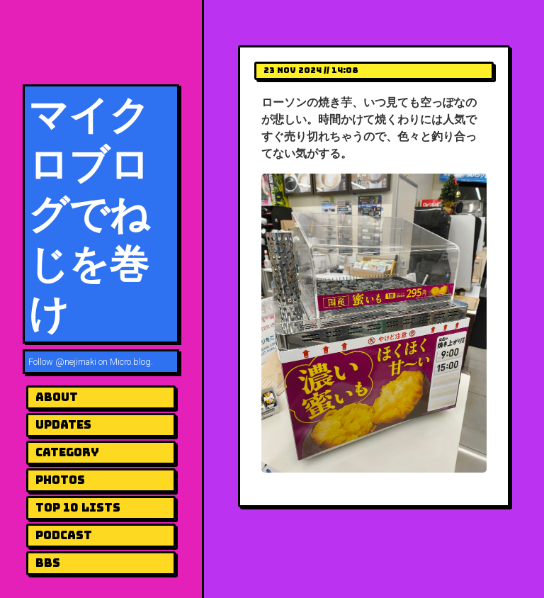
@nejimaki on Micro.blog (103, 361)
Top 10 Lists (77, 507)
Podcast (63, 535)
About (56, 397)
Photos (60, 480)
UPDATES (63, 424)
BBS (47, 562)
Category (67, 452)
